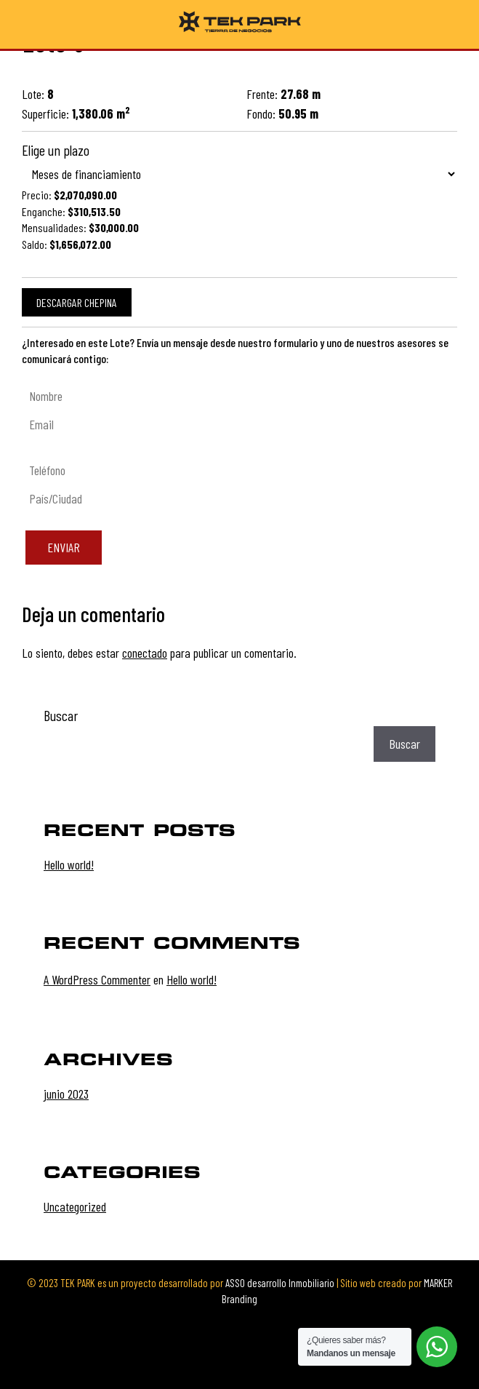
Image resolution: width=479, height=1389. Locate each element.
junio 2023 (66, 1094)
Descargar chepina (76, 302)
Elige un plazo (55, 150)
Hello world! (69, 864)
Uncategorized (75, 1206)
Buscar (61, 715)
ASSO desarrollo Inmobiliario (279, 1282)
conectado (144, 653)
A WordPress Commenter (97, 979)
